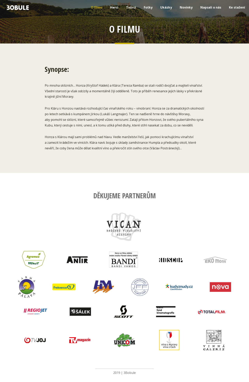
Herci (114, 7)
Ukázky (166, 7)
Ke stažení (237, 7)
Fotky (148, 7)
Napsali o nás (210, 7)
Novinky (186, 7)
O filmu (96, 7)
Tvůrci (131, 7)
